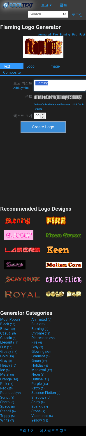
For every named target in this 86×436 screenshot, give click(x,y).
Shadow (41, 397)
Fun (6, 347)
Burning (65, 34)
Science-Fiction (45, 393)
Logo (30, 66)
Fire (55, 34)
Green (39, 360)
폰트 (28, 96)
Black (7, 324)
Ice (4, 370)
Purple (39, 384)
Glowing (41, 351)
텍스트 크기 (22, 116)
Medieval (41, 370)
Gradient (40, 356)
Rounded (10, 393)
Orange (9, 379)
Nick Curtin (78, 104)
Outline (38, 109)
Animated (44, 34)
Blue (38, 324)
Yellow (39, 420)
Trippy (7, 416)
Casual (8, 333)
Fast (82, 34)
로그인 (77, 15)
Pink (7, 384)
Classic (8, 338)
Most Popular (11, 319)
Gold (7, 356)
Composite (12, 72)
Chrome (40, 333)
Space (7, 406)
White (7, 420)
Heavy (8, 365)
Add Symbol (21, 88)
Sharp (7, 402)
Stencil (8, 411)
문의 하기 (27, 431)
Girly (37, 347)
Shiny (38, 402)
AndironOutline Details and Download (52, 104)
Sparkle (39, 406)
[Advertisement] (43, 168)
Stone (38, 411)
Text (6, 66)
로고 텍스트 (22, 85)
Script (7, 397)
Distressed (43, 338)
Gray (6, 360)
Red (75, 34)
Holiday (39, 365)
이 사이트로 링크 (53, 431)
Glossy (8, 351)
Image (55, 66)
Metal (7, 374)
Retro (37, 388)
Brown (7, 329)
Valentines (42, 416)
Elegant (9, 342)
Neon (37, 374)
